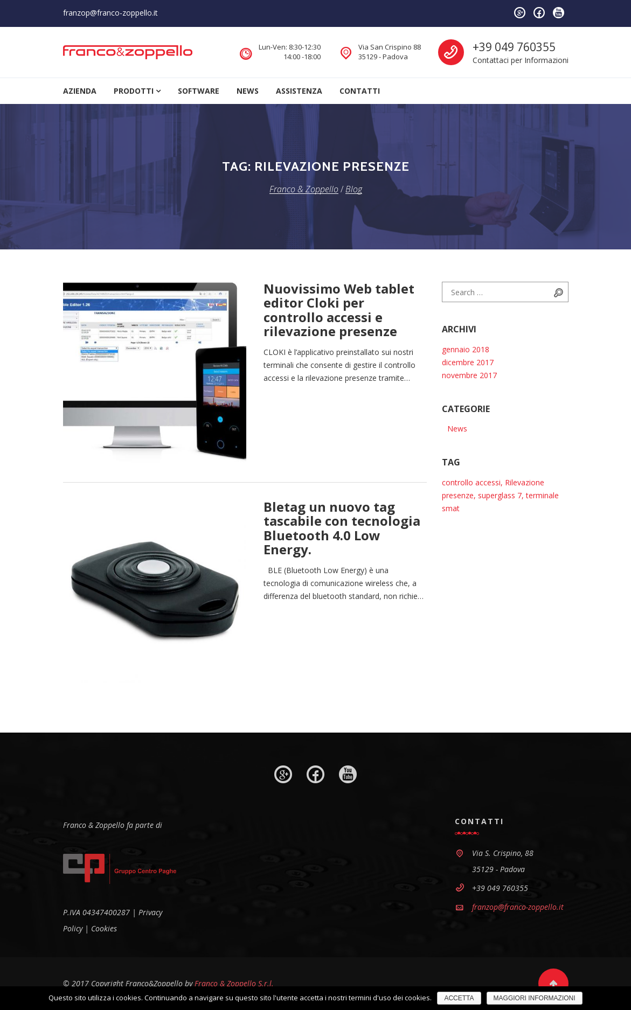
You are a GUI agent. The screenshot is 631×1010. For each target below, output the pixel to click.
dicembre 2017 (468, 362)
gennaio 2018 (465, 349)
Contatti (359, 91)
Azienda (79, 91)
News (248, 91)
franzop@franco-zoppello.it (110, 13)
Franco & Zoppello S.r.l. (234, 983)
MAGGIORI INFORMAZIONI (534, 998)
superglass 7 (500, 495)
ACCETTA (459, 998)
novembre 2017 (469, 375)
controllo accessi (471, 482)
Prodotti (134, 91)
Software (198, 91)
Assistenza (299, 91)
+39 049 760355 (514, 46)
